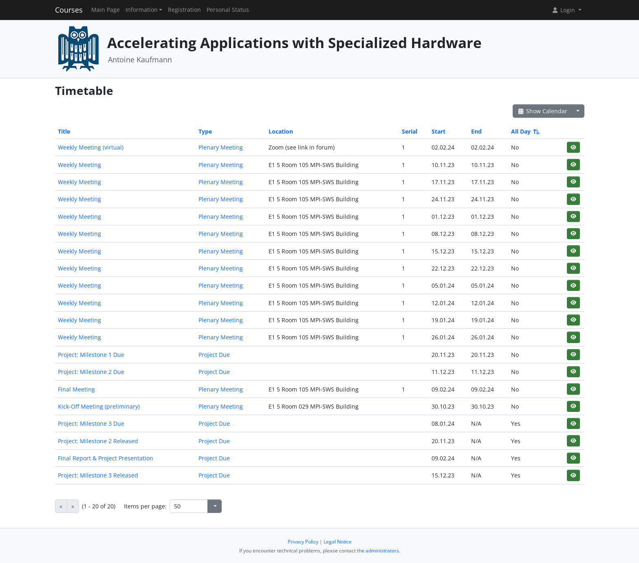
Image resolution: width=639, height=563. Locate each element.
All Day (524, 131)
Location (281, 131)
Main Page (105, 10)
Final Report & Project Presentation (105, 458)
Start (438, 131)
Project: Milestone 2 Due (91, 372)
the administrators (378, 550)
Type (205, 131)
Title (64, 131)
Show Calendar (543, 111)
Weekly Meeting (79, 165)
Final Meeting (76, 389)
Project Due (214, 354)
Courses (69, 10)
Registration (184, 10)
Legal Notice (338, 541)
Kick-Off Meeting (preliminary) (99, 406)
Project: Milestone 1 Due (91, 354)
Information (142, 10)
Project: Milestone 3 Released (98, 475)
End (476, 131)
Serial (409, 131)
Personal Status (228, 10)
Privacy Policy (303, 541)
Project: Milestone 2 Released (98, 441)
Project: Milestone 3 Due (91, 423)
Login (564, 10)
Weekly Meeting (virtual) (90, 147)
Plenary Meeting (220, 147)
